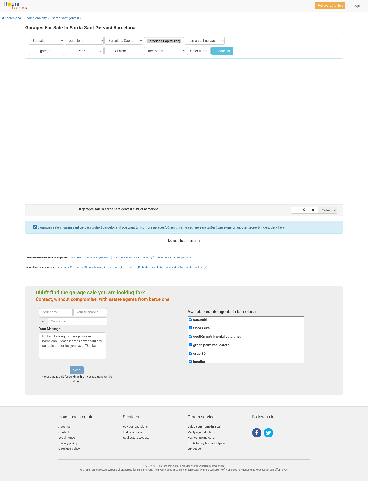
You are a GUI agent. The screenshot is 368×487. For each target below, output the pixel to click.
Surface (120, 51)
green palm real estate (211, 345)
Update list (222, 51)
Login (357, 6)
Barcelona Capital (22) (164, 41)
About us (64, 426)
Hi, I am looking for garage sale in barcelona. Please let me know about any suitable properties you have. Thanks (72, 345)
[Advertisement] (184, 133)
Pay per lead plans (135, 426)
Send (76, 370)
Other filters (200, 51)
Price (81, 51)
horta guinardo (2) (152, 267)
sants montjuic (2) (196, 267)
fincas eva (201, 328)
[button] (23, 18)
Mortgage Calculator (201, 432)
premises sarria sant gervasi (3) (175, 257)
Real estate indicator (201, 437)
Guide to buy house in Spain (206, 443)
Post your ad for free (330, 5)
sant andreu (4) (175, 267)
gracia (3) (81, 267)
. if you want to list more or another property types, (161, 227)
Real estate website (136, 437)
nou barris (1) (97, 267)
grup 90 (199, 353)
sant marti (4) (115, 267)
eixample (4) (133, 267)
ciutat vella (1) (65, 267)
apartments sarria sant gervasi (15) (91, 257)
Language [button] (196, 448)
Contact (63, 432)
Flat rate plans (132, 432)
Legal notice (66, 437)
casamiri (200, 320)
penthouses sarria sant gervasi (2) (134, 257)
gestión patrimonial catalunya (217, 336)
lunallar (199, 362)
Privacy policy (67, 443)
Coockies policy (69, 448)
